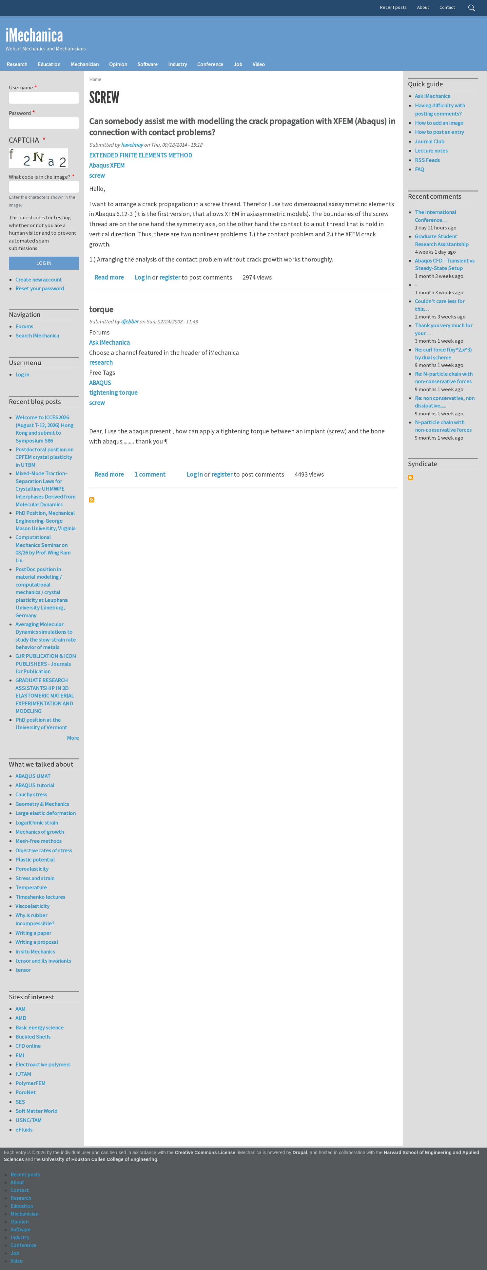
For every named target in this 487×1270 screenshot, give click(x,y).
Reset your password (39, 288)
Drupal (300, 1152)
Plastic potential (35, 859)
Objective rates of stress (43, 850)
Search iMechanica (37, 335)
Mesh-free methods (38, 840)
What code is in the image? (39, 176)
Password (20, 113)
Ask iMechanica (109, 342)
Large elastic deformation (45, 813)
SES (20, 1101)
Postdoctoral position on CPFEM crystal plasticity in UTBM (44, 457)
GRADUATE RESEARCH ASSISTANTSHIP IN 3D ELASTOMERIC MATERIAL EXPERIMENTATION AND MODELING (44, 696)
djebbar (129, 321)
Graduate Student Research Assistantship (442, 240)
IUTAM (23, 1074)
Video (259, 64)
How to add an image (439, 122)
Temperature (31, 887)
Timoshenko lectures (40, 896)
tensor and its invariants (43, 960)
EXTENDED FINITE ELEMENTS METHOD (140, 155)
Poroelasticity (32, 868)
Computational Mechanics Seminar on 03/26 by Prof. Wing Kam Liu (42, 549)
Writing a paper (33, 932)
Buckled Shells (32, 1036)
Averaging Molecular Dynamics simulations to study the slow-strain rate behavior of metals (45, 636)
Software (148, 64)
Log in (142, 277)
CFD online (28, 1045)
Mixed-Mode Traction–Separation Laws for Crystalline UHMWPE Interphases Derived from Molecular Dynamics (45, 489)
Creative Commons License (205, 1152)
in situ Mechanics (35, 951)
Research (17, 64)
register (169, 277)
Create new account (38, 279)
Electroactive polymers (42, 1064)
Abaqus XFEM (107, 165)
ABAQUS (100, 383)
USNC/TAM (28, 1120)
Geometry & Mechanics (42, 803)
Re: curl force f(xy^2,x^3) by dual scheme (443, 353)
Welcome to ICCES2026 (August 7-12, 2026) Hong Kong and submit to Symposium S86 (44, 429)
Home (95, 79)
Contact (447, 7)
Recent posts (393, 7)
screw (97, 175)
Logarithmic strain (36, 822)
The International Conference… (435, 216)
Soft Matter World (36, 1111)
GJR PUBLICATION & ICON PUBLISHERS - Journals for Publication (45, 663)
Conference (210, 64)
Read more (109, 277)
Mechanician (85, 64)
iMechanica (34, 35)
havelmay (132, 144)
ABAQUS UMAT (32, 776)
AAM (20, 1008)
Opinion (118, 64)
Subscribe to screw (91, 499)
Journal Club (429, 141)
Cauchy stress (31, 794)
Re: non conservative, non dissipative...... (445, 401)
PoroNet (25, 1092)
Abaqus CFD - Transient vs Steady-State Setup (445, 264)
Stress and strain (34, 878)
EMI (19, 1055)
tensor (23, 969)
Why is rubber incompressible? (34, 919)
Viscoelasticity (32, 906)
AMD (20, 1018)
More (73, 737)
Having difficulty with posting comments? (440, 109)
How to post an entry (439, 132)
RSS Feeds (427, 160)
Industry (177, 64)
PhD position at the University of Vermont (41, 723)
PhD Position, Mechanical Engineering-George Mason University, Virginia (45, 520)
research (101, 362)
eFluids (23, 1129)
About (423, 7)
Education (49, 64)
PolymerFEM (30, 1083)
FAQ (419, 169)
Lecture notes (431, 150)
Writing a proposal (36, 942)
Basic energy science (39, 1027)
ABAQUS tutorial (34, 785)
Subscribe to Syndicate (410, 477)
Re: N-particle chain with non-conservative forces (444, 377)
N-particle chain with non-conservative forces (443, 426)
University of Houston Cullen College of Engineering (99, 1159)
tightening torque (113, 392)
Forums (24, 326)
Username (21, 87)
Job (238, 64)
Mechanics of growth (39, 831)
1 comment (150, 474)
